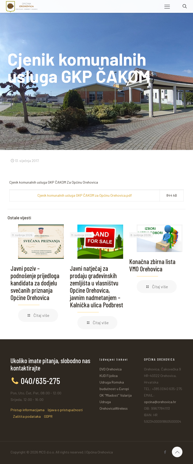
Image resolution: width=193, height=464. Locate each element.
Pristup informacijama (27, 410)
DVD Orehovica (111, 369)
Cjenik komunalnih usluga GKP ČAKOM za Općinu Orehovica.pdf (84, 195)
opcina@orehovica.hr (160, 402)
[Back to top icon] (177, 452)
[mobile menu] (167, 6)
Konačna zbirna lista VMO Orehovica (152, 265)
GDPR (48, 416)
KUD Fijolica (109, 375)
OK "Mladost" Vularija (116, 395)
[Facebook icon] (165, 452)
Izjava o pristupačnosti (65, 410)
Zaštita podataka (27, 416)
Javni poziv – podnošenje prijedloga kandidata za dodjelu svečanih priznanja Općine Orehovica (35, 282)
